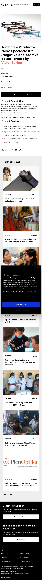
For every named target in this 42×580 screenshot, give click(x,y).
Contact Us (5, 553)
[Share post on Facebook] (10, 150)
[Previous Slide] (5, 494)
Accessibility (5, 561)
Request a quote (21, 95)
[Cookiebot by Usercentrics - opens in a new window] (32, 268)
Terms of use (24, 553)
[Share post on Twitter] (13, 150)
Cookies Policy (25, 561)
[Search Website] (35, 4)
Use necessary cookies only (21, 310)
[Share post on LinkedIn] (17, 150)
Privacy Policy (24, 557)
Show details (31, 297)
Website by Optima (6, 577)
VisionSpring (11, 62)
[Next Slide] (11, 494)
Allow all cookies (21, 304)
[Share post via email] (20, 150)
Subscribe (21, 540)
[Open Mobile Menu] (38, 4)
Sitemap (4, 557)
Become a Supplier (21, 517)
